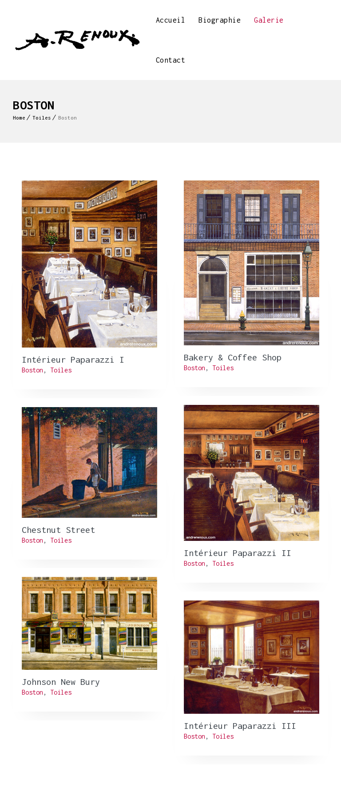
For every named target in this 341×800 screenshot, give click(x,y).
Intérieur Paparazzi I (73, 359)
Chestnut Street (58, 529)
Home (19, 117)
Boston (32, 370)
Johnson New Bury (61, 681)
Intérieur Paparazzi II (237, 553)
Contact (171, 60)
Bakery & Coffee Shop (233, 357)
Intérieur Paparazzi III (240, 725)
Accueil (171, 20)
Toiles (41, 117)
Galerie (269, 20)
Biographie (219, 20)
